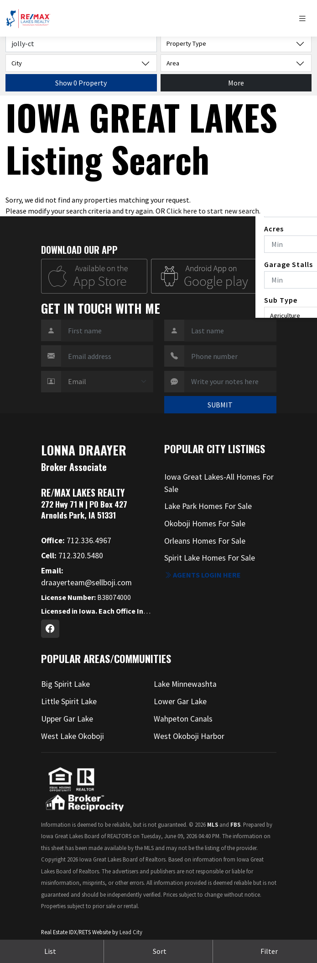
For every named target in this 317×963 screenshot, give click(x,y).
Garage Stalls (288, 264)
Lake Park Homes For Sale (208, 506)
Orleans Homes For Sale (204, 541)
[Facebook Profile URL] (50, 629)
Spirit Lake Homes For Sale (209, 558)
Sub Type (280, 300)
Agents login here (202, 574)
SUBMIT (220, 404)
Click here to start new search (212, 210)
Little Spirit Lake (69, 701)
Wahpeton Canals (183, 719)
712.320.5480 (72, 556)
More (236, 82)
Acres (274, 228)
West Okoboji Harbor (189, 736)
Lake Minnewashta (185, 684)
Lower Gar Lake (180, 701)
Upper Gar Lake (67, 719)
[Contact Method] (107, 382)
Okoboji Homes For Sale (204, 524)
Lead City (131, 932)
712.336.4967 (76, 540)
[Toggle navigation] (305, 18)
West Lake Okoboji (72, 736)
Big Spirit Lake (65, 684)
